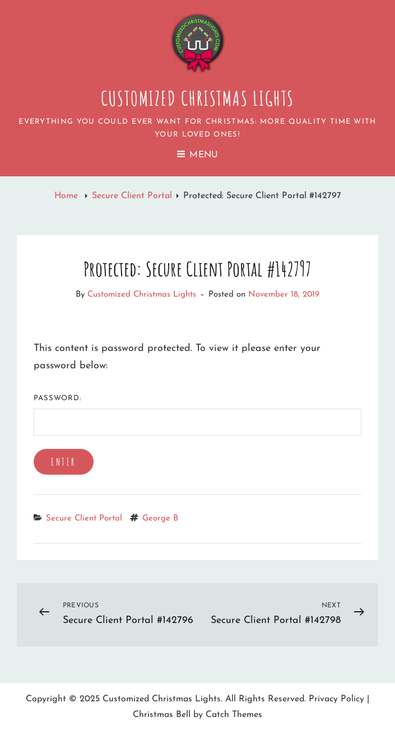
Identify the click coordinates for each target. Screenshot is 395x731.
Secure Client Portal (132, 195)
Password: (197, 415)
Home (67, 195)
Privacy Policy (336, 699)
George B (160, 518)
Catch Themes (234, 714)
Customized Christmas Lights (198, 98)
